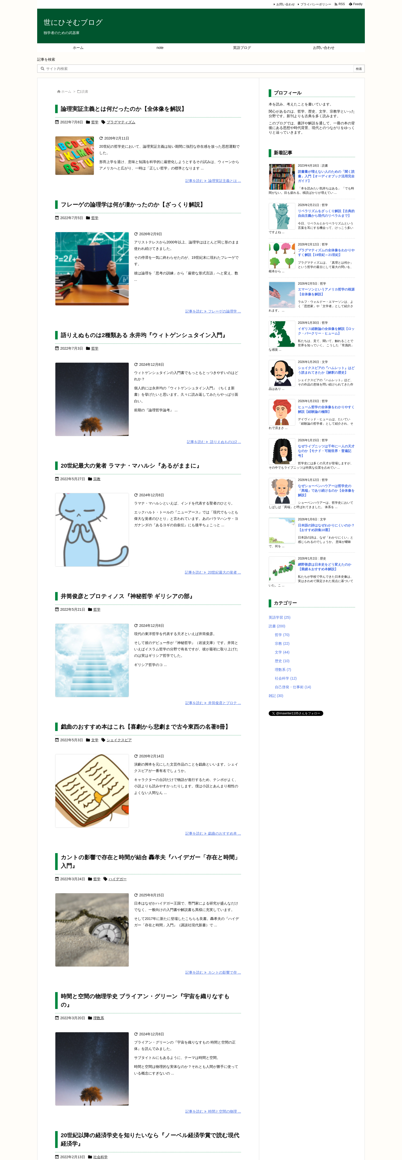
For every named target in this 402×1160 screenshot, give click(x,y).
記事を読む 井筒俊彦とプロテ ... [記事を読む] (213, 703)
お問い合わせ (285, 4)
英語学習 (279, 617)
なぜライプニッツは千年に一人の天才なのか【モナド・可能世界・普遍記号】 (326, 450)
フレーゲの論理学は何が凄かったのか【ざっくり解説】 (133, 204)
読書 (277, 626)
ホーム (66, 91)
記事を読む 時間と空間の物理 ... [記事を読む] (213, 1111)
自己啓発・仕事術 (293, 687)
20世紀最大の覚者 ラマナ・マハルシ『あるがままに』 (131, 466)
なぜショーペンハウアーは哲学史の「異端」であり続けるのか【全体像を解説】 (326, 490)
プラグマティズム (121, 122)
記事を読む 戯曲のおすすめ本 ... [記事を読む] (213, 833)
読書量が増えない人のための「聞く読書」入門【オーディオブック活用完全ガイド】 (326, 176)
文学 (94, 740)
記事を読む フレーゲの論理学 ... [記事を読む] (213, 311)
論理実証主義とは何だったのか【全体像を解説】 (124, 109)
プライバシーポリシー (315, 4)
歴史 (282, 661)
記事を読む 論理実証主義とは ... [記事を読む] (213, 181)
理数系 (98, 1018)
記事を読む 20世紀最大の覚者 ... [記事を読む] (213, 572)
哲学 (94, 122)
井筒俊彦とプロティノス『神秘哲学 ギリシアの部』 (128, 596)
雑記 (276, 696)
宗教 (96, 479)
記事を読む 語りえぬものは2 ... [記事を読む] (214, 442)
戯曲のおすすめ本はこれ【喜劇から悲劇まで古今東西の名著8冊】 (146, 727)
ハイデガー (118, 879)
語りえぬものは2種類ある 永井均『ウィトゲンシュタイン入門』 (144, 335)
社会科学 (100, 1157)
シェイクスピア (119, 740)
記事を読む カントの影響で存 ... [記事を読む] (213, 972)
